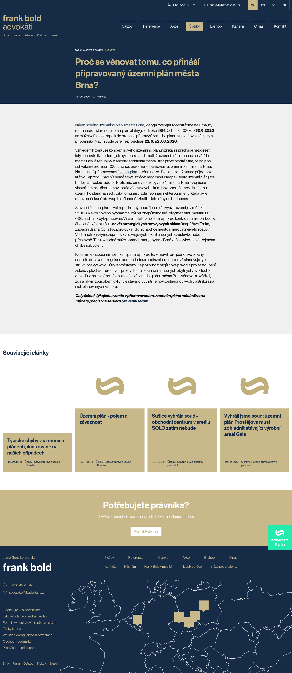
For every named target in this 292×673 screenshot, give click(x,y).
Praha (16, 35)
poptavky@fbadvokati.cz (222, 5)
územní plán (127, 171)
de (273, 5)
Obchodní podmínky (17, 624)
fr (284, 5)
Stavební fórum (134, 300)
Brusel (54, 35)
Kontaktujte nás (146, 513)
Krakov (41, 35)
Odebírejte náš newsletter (21, 592)
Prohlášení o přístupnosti (20, 630)
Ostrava (28, 35)
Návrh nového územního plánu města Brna (109, 124)
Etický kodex (12, 611)
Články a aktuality (92, 49)
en (263, 5)
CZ (253, 5)
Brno (6, 35)
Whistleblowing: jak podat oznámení (28, 617)
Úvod (78, 49)
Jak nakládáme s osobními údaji (25, 599)
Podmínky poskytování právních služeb (30, 605)
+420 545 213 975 (182, 5)
